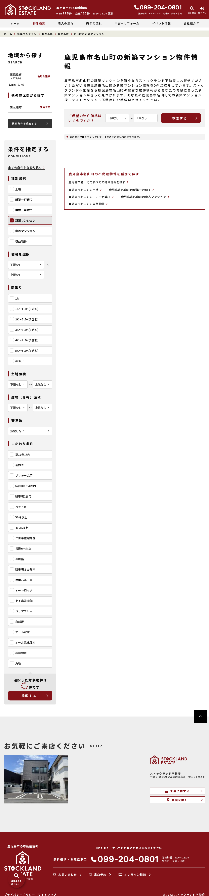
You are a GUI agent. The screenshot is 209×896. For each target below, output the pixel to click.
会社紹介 (190, 23)
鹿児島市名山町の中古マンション (145, 196)
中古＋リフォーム (127, 23)
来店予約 (98, 874)
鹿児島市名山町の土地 (85, 189)
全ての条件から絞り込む (26, 167)
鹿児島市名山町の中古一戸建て (91, 196)
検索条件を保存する (24, 123)
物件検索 (39, 23)
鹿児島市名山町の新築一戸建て (131, 189)
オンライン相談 (132, 874)
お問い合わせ (65, 874)
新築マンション (27, 34)
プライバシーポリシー (19, 894)
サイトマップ (47, 894)
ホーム (15, 23)
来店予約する (177, 791)
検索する (29, 695)
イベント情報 (161, 23)
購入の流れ (65, 23)
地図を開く (177, 800)
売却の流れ (94, 23)
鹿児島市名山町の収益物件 (88, 203)
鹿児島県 (47, 34)
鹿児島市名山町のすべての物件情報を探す (98, 182)
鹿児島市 (63, 34)
